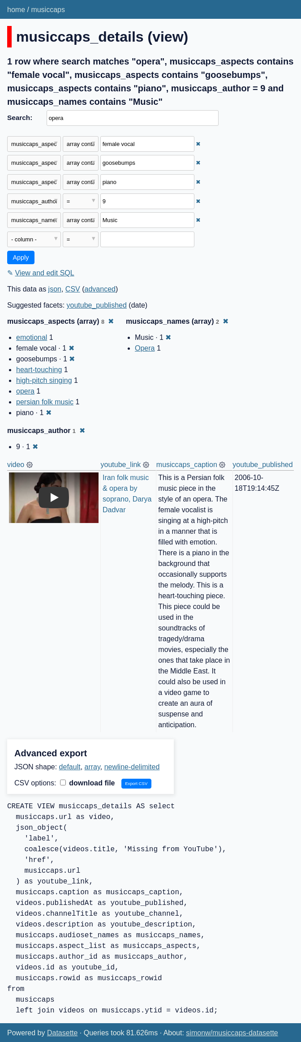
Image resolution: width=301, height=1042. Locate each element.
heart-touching (39, 369)
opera (25, 391)
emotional (31, 337)
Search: (19, 117)
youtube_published (97, 305)
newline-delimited (132, 767)
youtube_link (121, 464)
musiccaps (48, 9)
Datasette (62, 1033)
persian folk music (44, 402)
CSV (72, 289)
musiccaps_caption (186, 464)
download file (87, 783)
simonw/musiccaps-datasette (232, 1033)
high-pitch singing (44, 380)
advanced (100, 289)
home (16, 9)
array (92, 767)
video (15, 464)
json (54, 289)
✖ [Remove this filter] (198, 144)
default (70, 767)
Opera (145, 348)
